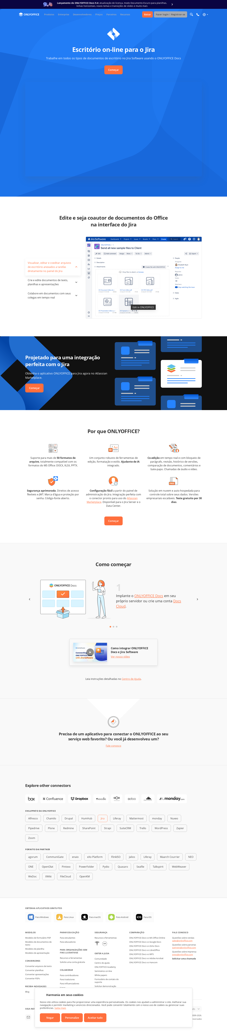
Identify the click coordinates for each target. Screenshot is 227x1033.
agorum (33, 857)
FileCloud (65, 876)
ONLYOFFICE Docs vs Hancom (143, 962)
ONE (30, 866)
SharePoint (89, 828)
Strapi (107, 828)
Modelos (30, 932)
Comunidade (101, 958)
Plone (51, 828)
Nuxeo (174, 818)
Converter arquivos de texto (38, 966)
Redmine (68, 828)
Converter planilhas (34, 970)
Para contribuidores (69, 975)
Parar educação (69, 932)
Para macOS (95, 917)
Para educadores (68, 941)
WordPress (161, 828)
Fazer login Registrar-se (170, 14)
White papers (101, 975)
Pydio (106, 866)
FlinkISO (115, 857)
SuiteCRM (125, 828)
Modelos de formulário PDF (38, 937)
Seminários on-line (103, 971)
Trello (143, 828)
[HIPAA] (97, 944)
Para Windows (42, 917)
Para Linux (69, 917)
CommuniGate (55, 857)
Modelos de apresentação (37, 952)
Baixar (147, 14)
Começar (113, 70)
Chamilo (51, 818)
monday (157, 818)
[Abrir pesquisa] (191, 14)
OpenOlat (47, 866)
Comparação (136, 932)
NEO (190, 857)
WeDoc (32, 876)
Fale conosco (113, 745)
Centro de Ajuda (131, 679)
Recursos (125, 14)
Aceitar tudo (95, 1017)
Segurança (101, 932)
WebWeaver (179, 866)
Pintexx (66, 866)
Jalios (132, 857)
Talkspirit (158, 866)
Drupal (69, 818)
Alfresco (33, 818)
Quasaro (123, 866)
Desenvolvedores (82, 14)
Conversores (32, 960)
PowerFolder (86, 866)
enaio (75, 857)
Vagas (62, 987)
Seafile (140, 866)
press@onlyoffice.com (182, 954)
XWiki (48, 876)
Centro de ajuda (102, 962)
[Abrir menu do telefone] (198, 14)
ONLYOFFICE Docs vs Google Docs (145, 941)
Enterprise (63, 14)
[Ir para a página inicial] (29, 14)
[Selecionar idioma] (205, 14)
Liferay (117, 818)
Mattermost (136, 818)
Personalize (72, 1017)
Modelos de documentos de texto (38, 943)
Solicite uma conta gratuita (72, 962)
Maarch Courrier (170, 857)
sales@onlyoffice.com (182, 940)
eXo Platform (95, 857)
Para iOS (147, 917)
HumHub (86, 818)
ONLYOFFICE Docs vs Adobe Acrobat (146, 958)
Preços (99, 14)
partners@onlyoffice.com (184, 947)
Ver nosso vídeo (120, 656)
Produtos (49, 14)
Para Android (122, 917)
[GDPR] (104, 944)
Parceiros (111, 14)
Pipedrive (33, 828)
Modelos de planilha (34, 948)
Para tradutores (67, 979)
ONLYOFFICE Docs (148, 595)
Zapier (180, 828)
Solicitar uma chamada (184, 958)
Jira (103, 818)
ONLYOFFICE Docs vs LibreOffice (144, 950)
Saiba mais (60, 1008)
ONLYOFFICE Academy (105, 967)
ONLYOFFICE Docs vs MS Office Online (147, 937)
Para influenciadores (69, 983)
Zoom (31, 838)
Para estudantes (67, 937)
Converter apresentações (37, 974)
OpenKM (84, 876)
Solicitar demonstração (105, 986)
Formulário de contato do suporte (107, 980)
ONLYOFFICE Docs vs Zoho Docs (144, 946)
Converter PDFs (32, 978)
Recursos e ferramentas (71, 958)
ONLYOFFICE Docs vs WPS (141, 954)
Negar (50, 1017)
